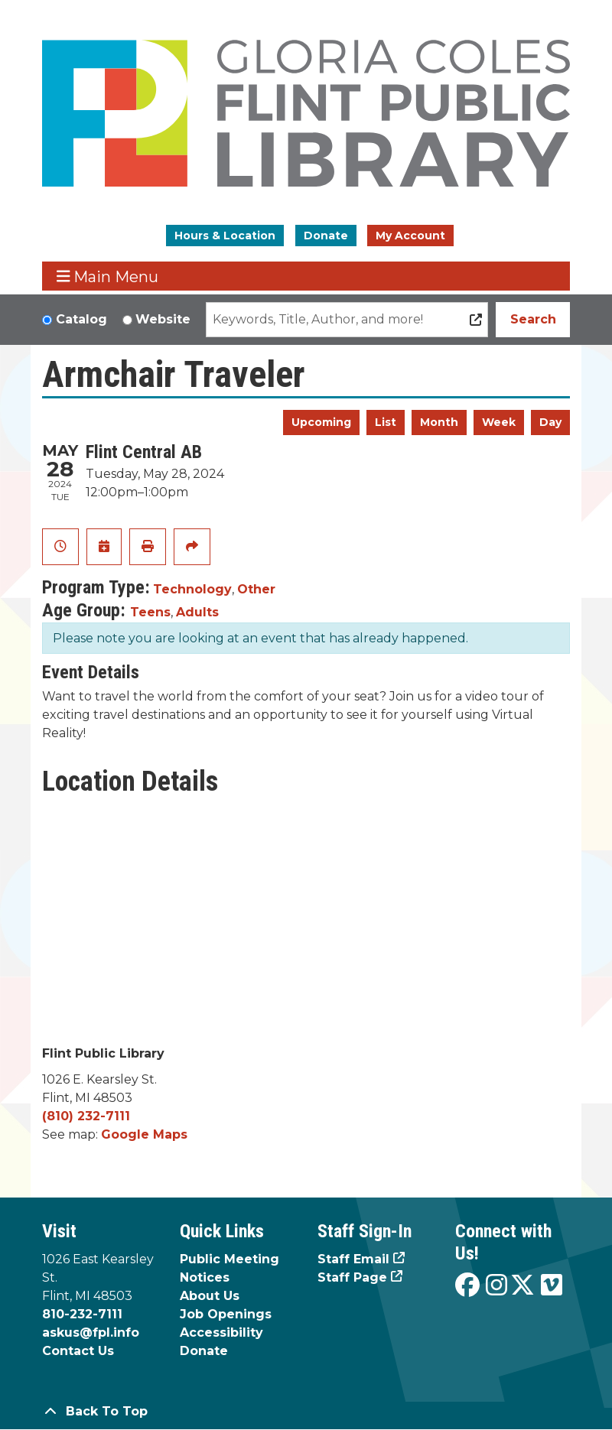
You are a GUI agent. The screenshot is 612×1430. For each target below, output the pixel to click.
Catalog (81, 319)
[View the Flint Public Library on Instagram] (496, 1285)
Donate (326, 235)
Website (162, 319)
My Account (410, 235)
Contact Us (78, 1351)
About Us (209, 1296)
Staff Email (353, 1259)
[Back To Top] (306, 1412)
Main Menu (108, 276)
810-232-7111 (82, 1314)
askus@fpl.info (90, 1332)
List (385, 422)
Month (439, 422)
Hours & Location (224, 235)
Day (550, 422)
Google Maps (144, 1134)
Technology (192, 589)
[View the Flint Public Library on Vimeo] (551, 1285)
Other (256, 589)
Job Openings (226, 1314)
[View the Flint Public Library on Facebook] (467, 1285)
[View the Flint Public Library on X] (522, 1285)
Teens (150, 612)
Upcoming (321, 422)
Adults (197, 612)
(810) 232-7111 (86, 1116)
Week (499, 422)
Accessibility (221, 1332)
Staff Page (352, 1277)
